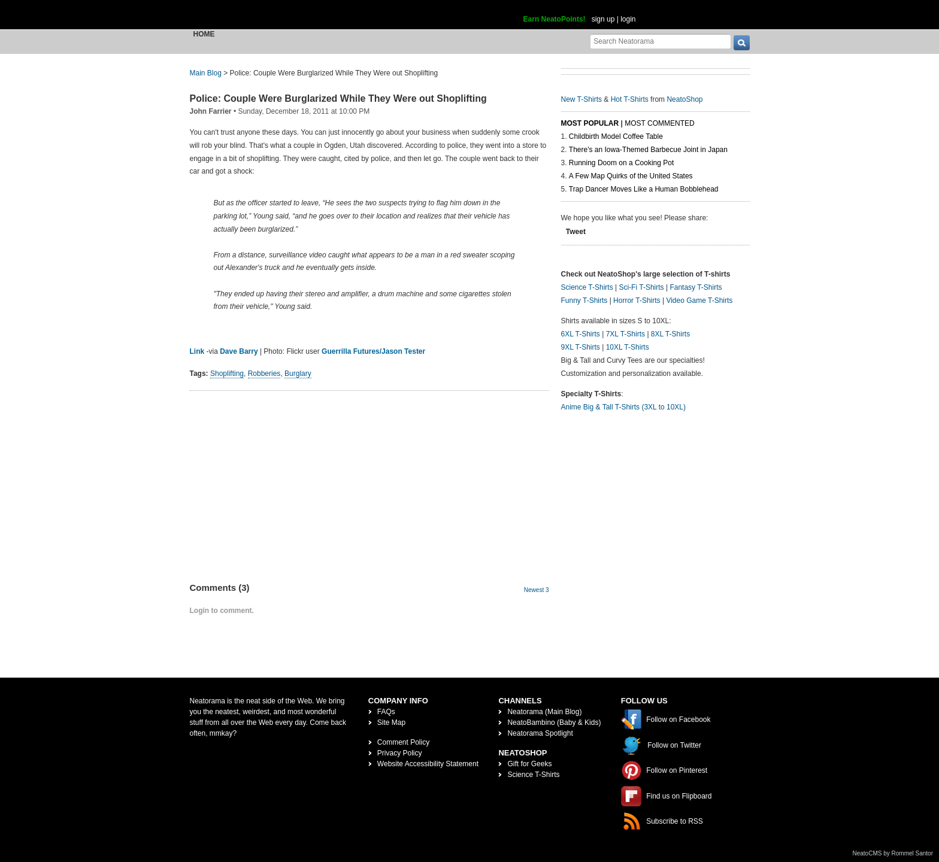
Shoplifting (227, 373)
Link (197, 351)
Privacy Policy (399, 753)
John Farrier (211, 111)
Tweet (576, 231)
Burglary (297, 373)
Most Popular (590, 123)
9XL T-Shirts (580, 347)
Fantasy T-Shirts (696, 287)
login (627, 19)
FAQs (386, 712)
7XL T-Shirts (625, 334)
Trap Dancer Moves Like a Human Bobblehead (644, 189)
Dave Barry (239, 351)
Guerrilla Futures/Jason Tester (373, 351)
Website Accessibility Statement (427, 764)
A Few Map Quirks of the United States (631, 176)
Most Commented (659, 123)
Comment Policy (403, 742)
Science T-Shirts (587, 287)
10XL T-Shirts (627, 347)
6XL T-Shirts (580, 334)
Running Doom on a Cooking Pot (621, 163)
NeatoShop (684, 99)
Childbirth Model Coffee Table (616, 136)
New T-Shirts (581, 99)
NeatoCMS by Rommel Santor (893, 853)
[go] (742, 42)
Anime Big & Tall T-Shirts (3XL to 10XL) (623, 407)
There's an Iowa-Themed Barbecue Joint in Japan (648, 149)
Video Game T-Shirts (699, 300)
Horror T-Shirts (636, 300)
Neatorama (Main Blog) (544, 712)
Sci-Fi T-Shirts (641, 287)
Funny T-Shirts (584, 300)
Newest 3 (536, 590)
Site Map (391, 722)
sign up (603, 19)
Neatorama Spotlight (540, 733)
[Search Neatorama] (660, 41)
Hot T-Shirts (630, 99)
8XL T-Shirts (670, 334)
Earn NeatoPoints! (554, 19)
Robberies (264, 373)
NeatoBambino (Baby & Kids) (554, 722)
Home (204, 34)
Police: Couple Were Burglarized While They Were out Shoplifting (338, 98)
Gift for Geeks (529, 764)
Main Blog (206, 73)
